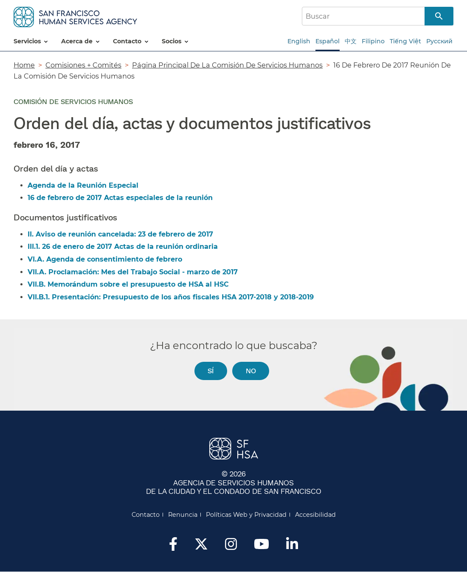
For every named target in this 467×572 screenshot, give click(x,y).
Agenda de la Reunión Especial (83, 185)
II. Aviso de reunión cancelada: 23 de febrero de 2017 (120, 234)
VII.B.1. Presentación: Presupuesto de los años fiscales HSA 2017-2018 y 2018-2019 (171, 297)
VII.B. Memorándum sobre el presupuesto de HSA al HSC (128, 284)
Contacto (146, 514)
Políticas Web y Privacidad (246, 514)
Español (327, 41)
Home (24, 65)
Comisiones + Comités (83, 65)
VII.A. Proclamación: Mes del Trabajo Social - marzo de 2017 (133, 272)
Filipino (373, 41)
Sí (211, 370)
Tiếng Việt (405, 41)
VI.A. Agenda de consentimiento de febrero (105, 259)
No (251, 370)
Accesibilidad (315, 514)
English (298, 41)
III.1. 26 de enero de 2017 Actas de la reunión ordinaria (123, 246)
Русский (439, 41)
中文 (351, 41)
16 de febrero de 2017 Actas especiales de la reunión (120, 198)
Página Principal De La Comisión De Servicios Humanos (227, 65)
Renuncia (182, 514)
